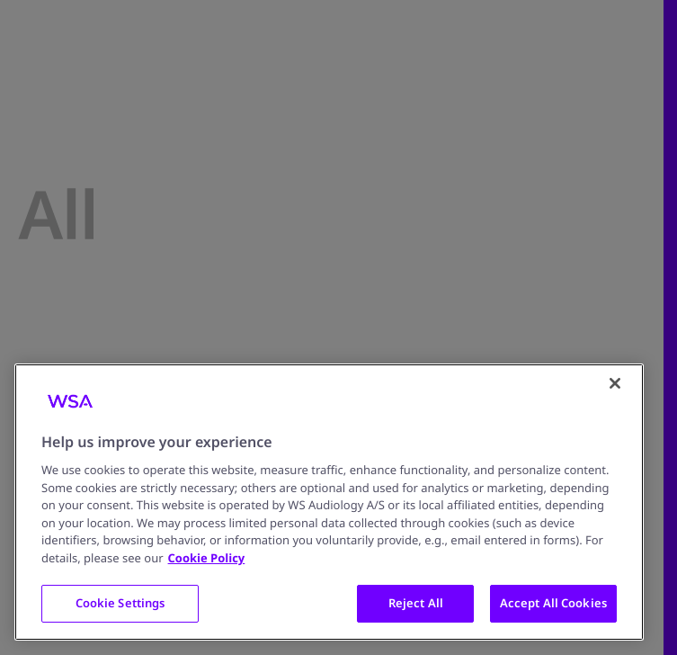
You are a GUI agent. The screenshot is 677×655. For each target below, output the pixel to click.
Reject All (415, 603)
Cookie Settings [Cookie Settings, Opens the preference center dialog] (120, 603)
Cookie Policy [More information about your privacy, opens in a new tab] (206, 558)
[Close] (615, 383)
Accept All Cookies (553, 603)
